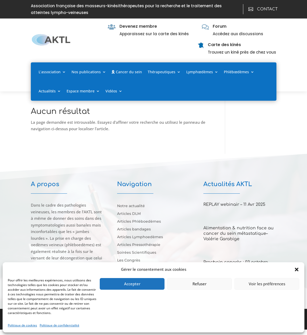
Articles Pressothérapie (138, 245)
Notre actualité (131, 206)
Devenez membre (138, 26)
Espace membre (81, 91)
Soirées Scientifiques (136, 253)
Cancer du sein (127, 71)
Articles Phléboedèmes (139, 222)
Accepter (132, 283)
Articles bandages (134, 229)
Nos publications (86, 71)
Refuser (199, 283)
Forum (219, 26)
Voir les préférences (267, 283)
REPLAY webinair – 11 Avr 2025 (234, 204)
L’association (50, 71)
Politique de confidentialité (59, 325)
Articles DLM (129, 214)
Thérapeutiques (161, 71)
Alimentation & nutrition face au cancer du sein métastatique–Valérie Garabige (238, 233)
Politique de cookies (22, 325)
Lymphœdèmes (199, 71)
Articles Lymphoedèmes (140, 237)
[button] (296, 269)
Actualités (47, 91)
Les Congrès (128, 260)
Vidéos (111, 91)
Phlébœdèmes (236, 71)
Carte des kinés (224, 45)
